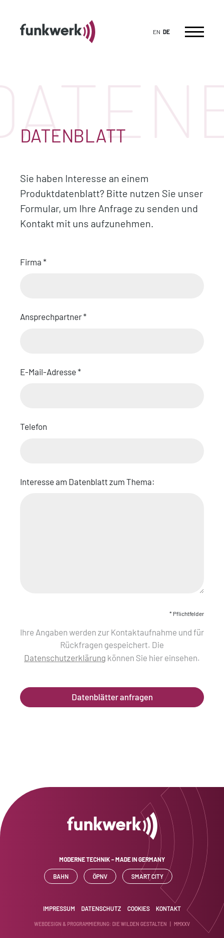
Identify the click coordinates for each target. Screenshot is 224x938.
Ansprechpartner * (112, 329)
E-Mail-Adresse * (112, 384)
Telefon (112, 438)
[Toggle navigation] (194, 32)
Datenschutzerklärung (65, 658)
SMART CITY (147, 876)
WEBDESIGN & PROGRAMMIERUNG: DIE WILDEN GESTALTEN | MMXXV (112, 924)
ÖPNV (100, 876)
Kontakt (168, 908)
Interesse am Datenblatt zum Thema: (112, 536)
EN (156, 31)
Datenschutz (101, 908)
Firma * (112, 274)
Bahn (61, 876)
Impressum (59, 908)
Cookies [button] (138, 908)
